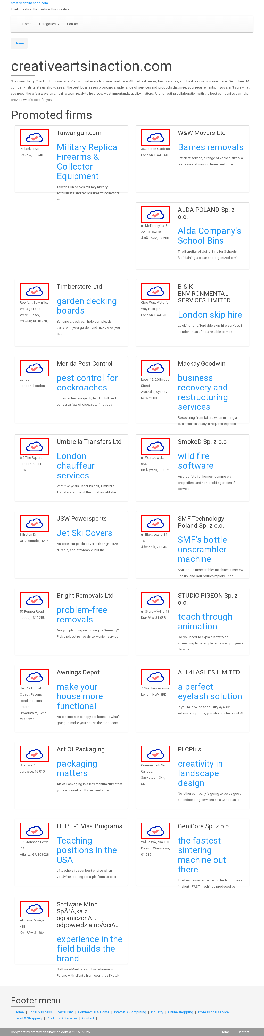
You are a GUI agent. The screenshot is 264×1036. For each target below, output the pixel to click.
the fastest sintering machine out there (202, 854)
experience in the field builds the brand (89, 948)
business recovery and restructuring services (203, 392)
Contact (73, 24)
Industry (157, 1012)
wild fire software (195, 461)
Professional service (213, 1012)
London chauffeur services (76, 465)
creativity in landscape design (200, 773)
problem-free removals (82, 614)
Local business (40, 1012)
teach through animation (205, 621)
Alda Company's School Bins (209, 235)
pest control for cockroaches (87, 382)
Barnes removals (211, 147)
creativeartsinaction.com (29, 3)
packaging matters (77, 768)
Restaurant (65, 1012)
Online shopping (180, 1012)
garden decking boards (87, 306)
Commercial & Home (93, 1012)
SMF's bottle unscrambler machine (202, 549)
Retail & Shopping (28, 1018)
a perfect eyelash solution (210, 691)
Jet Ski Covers (84, 533)
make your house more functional (80, 696)
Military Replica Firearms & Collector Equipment (87, 161)
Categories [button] (49, 24)
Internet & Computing (130, 1012)
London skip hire (210, 314)
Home (26, 24)
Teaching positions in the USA (87, 850)
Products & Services (62, 1018)
